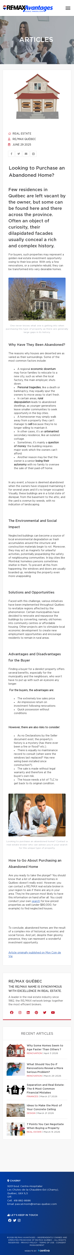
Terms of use (46, 1243)
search (36, 901)
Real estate (19, 133)
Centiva (44, 1250)
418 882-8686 (22, 1201)
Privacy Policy (29, 1243)
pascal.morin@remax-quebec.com (36, 1204)
